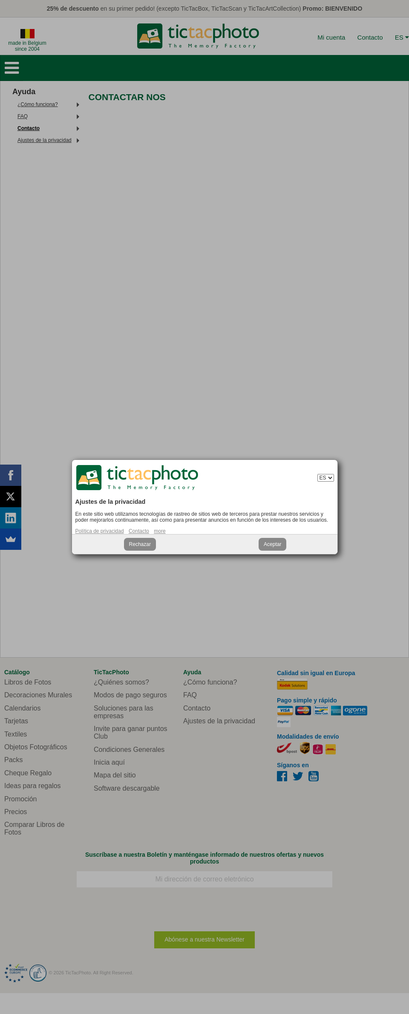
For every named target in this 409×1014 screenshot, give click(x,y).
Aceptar (272, 544)
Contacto (139, 531)
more (159, 531)
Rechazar (140, 544)
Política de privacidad (99, 531)
